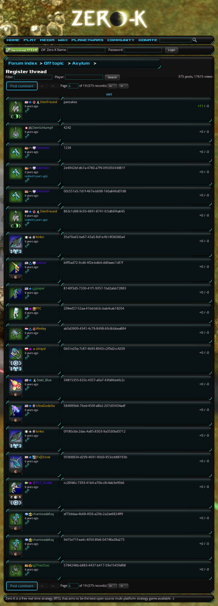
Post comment (22, 86)
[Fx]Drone (43, 457)
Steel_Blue (44, 380)
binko (40, 237)
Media (47, 40)
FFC (38, 308)
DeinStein (43, 148)
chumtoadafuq (43, 514)
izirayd (41, 349)
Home (13, 40)
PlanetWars (87, 40)
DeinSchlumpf (42, 128)
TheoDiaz (42, 565)
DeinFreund (48, 102)
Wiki (62, 40)
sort (109, 94)
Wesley (41, 328)
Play (30, 40)
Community (121, 40)
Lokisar (41, 263)
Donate (148, 40)
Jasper (40, 288)
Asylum (81, 63)
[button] (171, 50)
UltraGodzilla (45, 406)
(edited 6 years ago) (36, 176)
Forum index (22, 63)
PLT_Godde (44, 483)
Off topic (54, 63)
